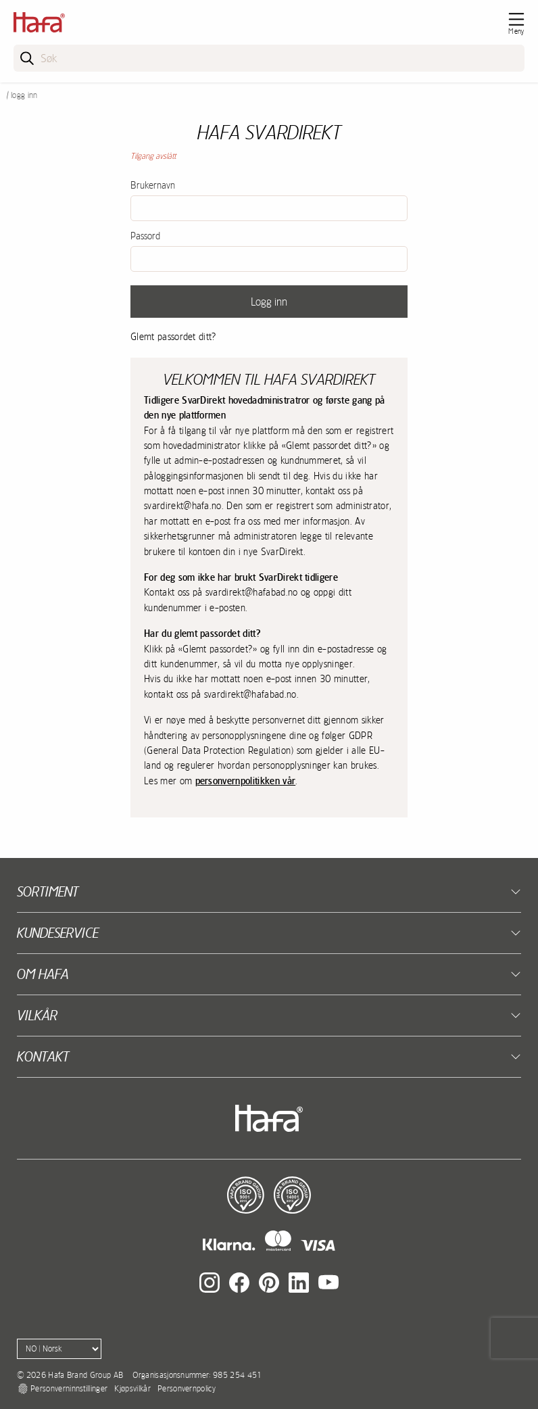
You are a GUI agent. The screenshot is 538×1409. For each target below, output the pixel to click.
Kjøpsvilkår (132, 1388)
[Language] (59, 1349)
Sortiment (47, 891)
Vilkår (37, 1015)
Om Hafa (43, 974)
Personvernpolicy (186, 1388)
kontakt (43, 1056)
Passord (145, 236)
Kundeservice (58, 932)
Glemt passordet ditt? (173, 336)
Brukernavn (152, 185)
